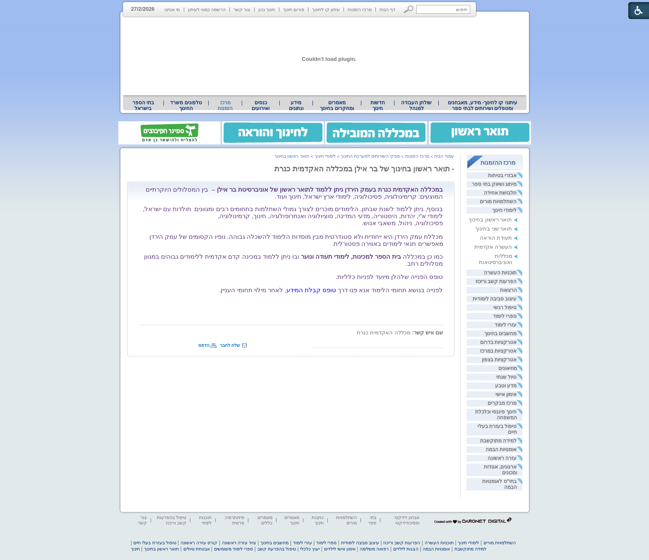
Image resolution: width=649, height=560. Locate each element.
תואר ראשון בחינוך (490, 219)
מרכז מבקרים (502, 403)
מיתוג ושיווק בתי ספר (494, 184)
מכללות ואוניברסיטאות (495, 259)
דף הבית (387, 9)
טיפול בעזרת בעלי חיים (154, 542)
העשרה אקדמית (493, 247)
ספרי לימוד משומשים (233, 548)
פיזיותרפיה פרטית (234, 520)
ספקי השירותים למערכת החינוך (370, 156)
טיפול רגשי (505, 307)
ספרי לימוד (505, 316)
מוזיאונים (507, 368)
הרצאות (508, 290)
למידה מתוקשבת (498, 441)
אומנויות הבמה (501, 449)
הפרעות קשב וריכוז (496, 281)
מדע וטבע (506, 386)
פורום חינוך (293, 9)
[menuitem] (482, 105)
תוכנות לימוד (205, 520)
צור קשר (241, 9)
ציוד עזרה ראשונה (239, 542)
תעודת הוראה (496, 238)
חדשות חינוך (377, 105)
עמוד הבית (444, 156)
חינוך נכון (266, 9)
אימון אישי (506, 394)
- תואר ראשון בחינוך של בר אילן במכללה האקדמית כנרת (364, 169)
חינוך (135, 548)
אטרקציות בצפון (499, 360)
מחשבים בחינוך (500, 333)
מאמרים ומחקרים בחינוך (336, 105)
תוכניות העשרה (500, 273)
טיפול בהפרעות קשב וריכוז (171, 520)
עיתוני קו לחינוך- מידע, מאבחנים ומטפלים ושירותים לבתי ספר (482, 105)
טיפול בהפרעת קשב (276, 548)
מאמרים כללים (264, 520)
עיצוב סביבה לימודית (495, 299)
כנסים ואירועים (260, 105)
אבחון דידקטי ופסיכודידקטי (406, 520)
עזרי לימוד (506, 325)
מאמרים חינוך (291, 520)
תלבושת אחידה (500, 193)
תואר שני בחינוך (493, 229)
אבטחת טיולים (196, 548)
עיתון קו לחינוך (326, 9)
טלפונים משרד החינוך (186, 105)
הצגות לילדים (405, 548)
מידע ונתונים (296, 105)
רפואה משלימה (374, 548)
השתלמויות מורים (498, 201)
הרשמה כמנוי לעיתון (207, 9)
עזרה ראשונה (502, 458)
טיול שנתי (506, 377)
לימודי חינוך (504, 210)
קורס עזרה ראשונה (198, 542)
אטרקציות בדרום (498, 342)
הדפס (203, 345)
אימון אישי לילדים (340, 548)
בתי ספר (372, 520)
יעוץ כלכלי (310, 548)
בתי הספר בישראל (143, 105)
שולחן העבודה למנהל (416, 105)
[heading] (290, 290)
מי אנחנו (172, 9)
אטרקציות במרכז (498, 351)
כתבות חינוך (318, 520)
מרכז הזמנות (360, 9)
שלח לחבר (230, 345)
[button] (408, 9)
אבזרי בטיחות (502, 175)
